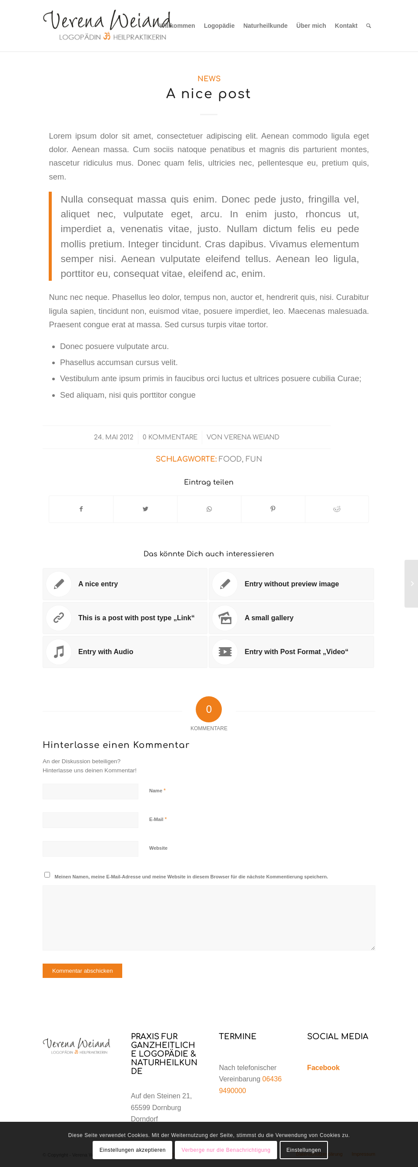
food (230, 459)
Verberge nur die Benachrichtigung (226, 1150)
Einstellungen (303, 1150)
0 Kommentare (170, 437)
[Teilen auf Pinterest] (273, 509)
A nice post (208, 94)
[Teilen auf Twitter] (145, 509)
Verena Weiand (251, 437)
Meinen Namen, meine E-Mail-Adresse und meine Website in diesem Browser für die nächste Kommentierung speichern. (191, 876)
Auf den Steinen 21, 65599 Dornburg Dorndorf (161, 1107)
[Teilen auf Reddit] (337, 509)
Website (158, 848)
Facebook (323, 1067)
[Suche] (368, 25)
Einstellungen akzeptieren (133, 1150)
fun (254, 459)
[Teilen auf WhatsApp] (209, 509)
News (209, 79)
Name (157, 790)
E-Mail (158, 819)
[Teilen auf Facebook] (81, 509)
